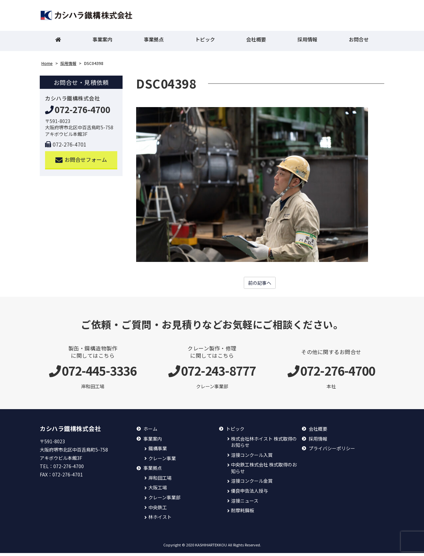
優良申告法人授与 (249, 494)
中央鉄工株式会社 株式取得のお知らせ (264, 470)
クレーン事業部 (164, 500)
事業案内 (102, 41)
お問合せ (359, 41)
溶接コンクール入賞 (252, 458)
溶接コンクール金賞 (252, 484)
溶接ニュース (244, 503)
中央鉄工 (157, 510)
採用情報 (307, 41)
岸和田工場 (160, 481)
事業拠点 (154, 41)
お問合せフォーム (81, 162)
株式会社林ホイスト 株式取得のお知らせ (264, 444)
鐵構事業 (157, 451)
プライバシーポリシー (332, 451)
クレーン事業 (162, 461)
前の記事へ (259, 285)
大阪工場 (157, 490)
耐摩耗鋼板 (242, 513)
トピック (205, 41)
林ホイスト (160, 520)
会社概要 (256, 41)
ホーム (150, 432)
